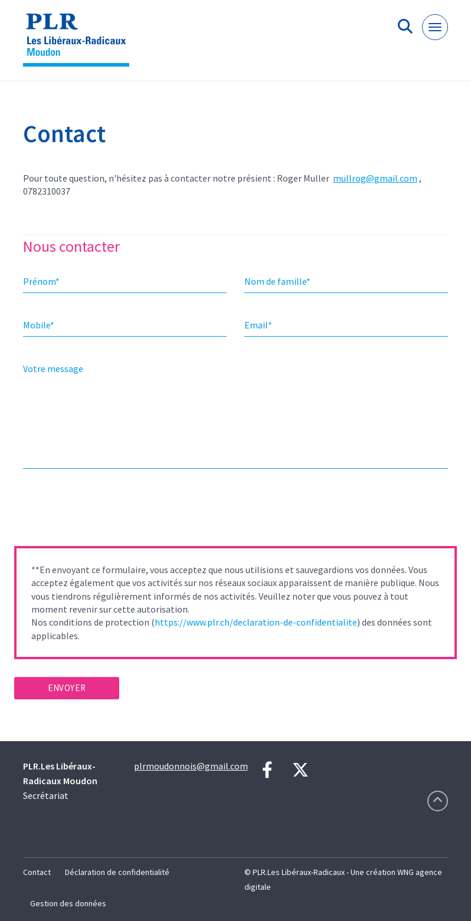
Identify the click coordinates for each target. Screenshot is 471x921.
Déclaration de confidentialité (117, 872)
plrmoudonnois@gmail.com (191, 766)
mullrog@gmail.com (375, 178)
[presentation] (104, 511)
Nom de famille (277, 281)
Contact (37, 872)
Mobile (38, 325)
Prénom (41, 281)
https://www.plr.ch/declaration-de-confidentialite (256, 622)
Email (258, 325)
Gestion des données (68, 903)
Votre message (53, 368)
